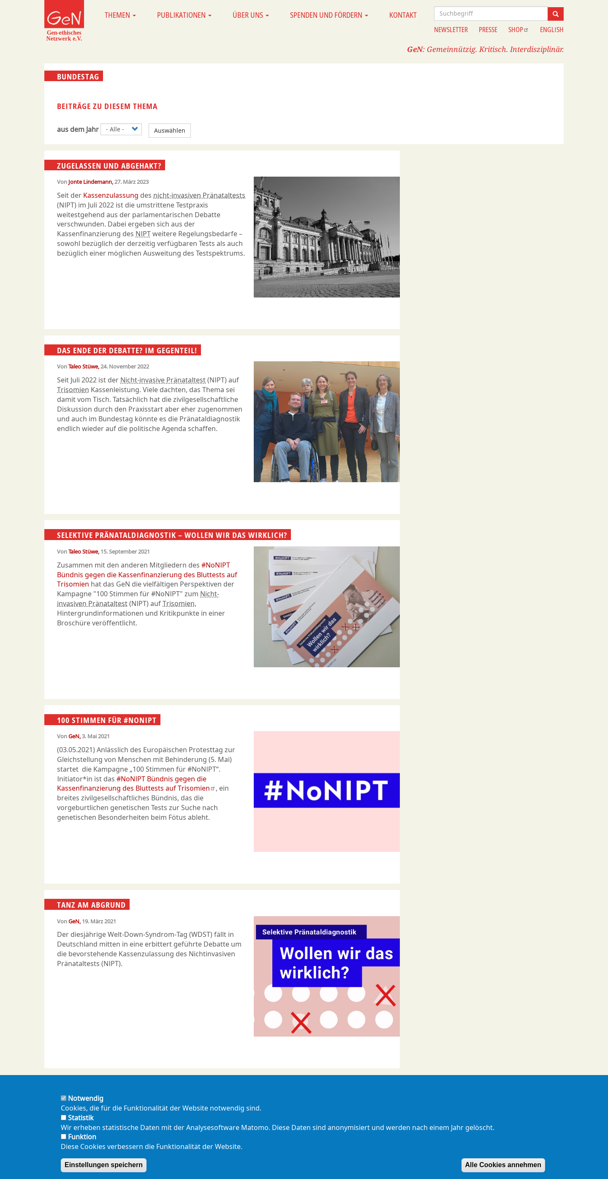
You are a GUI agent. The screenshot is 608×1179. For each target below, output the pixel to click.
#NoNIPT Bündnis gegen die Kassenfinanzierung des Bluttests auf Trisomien (147, 574)
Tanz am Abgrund (91, 905)
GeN (73, 736)
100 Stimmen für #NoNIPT (107, 720)
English (552, 29)
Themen (120, 15)
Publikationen (184, 15)
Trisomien (73, 389)
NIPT (143, 233)
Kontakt (403, 15)
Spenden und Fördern (329, 15)
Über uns (251, 15)
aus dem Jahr (78, 129)
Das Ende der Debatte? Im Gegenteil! (127, 350)
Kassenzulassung (110, 195)
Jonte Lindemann (90, 182)
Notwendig (85, 1098)
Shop (518, 29)
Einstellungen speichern (104, 1164)
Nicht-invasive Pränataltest (163, 380)
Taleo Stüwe (83, 366)
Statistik (81, 1117)
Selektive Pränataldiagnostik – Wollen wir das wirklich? (172, 535)
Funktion (82, 1136)
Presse (488, 29)
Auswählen (169, 130)
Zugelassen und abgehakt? (109, 165)
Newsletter (451, 29)
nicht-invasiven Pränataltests (199, 195)
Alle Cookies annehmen (503, 1164)
